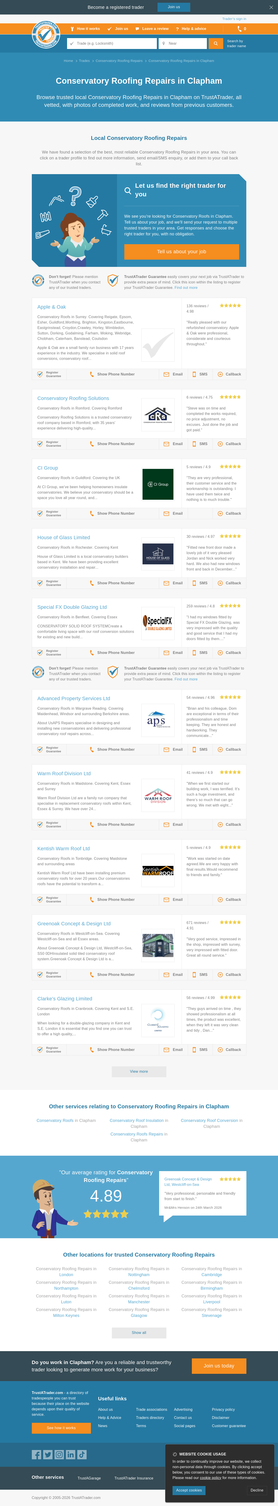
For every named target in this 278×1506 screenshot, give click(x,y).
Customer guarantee (229, 1426)
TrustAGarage (89, 1478)
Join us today (219, 1366)
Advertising (183, 1409)
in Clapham (66, 1120)
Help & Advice (109, 1418)
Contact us (183, 1418)
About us (105, 1409)
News (103, 1426)
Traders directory (150, 1418)
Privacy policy (223, 1409)
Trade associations (151, 1409)
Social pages (184, 1426)
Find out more (186, 288)
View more (139, 1071)
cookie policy (210, 1478)
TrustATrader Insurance (134, 1478)
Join (174, 7)
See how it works (61, 1428)
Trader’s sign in (234, 19)
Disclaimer (221, 1418)
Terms (141, 1426)
